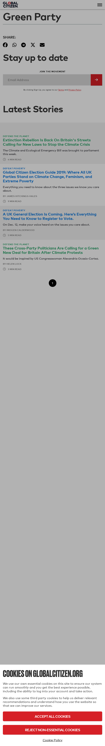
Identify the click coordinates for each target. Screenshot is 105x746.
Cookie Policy (53, 740)
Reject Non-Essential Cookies (52, 729)
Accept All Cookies (52, 716)
